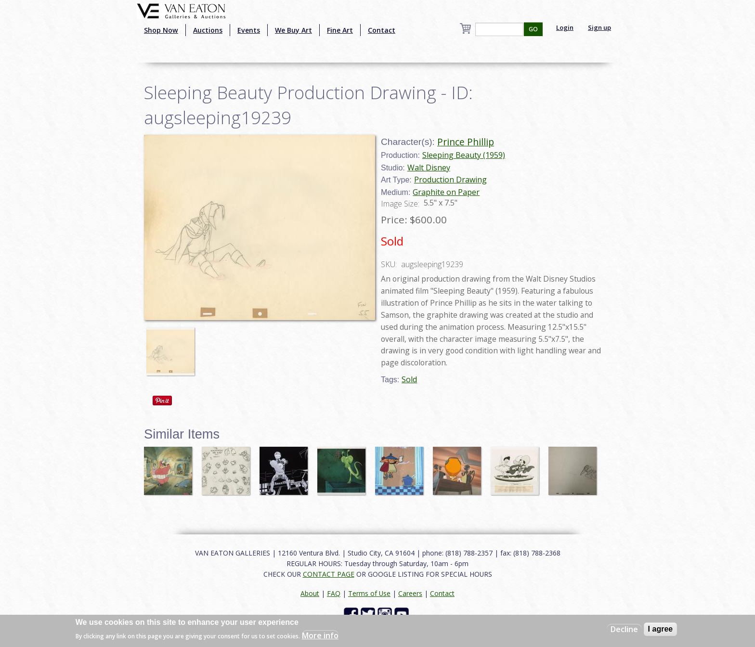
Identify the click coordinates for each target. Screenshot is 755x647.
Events (248, 30)
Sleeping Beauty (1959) (463, 155)
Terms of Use (369, 593)
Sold (409, 379)
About (309, 593)
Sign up (599, 27)
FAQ (333, 593)
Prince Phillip (465, 141)
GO (533, 29)
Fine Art (340, 30)
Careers (410, 593)
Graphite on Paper (446, 192)
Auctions (207, 30)
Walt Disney (428, 167)
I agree (660, 629)
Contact (381, 30)
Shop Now (161, 30)
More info (320, 635)
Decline (624, 629)
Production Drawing (450, 179)
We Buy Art (293, 30)
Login (564, 27)
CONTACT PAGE (328, 574)
